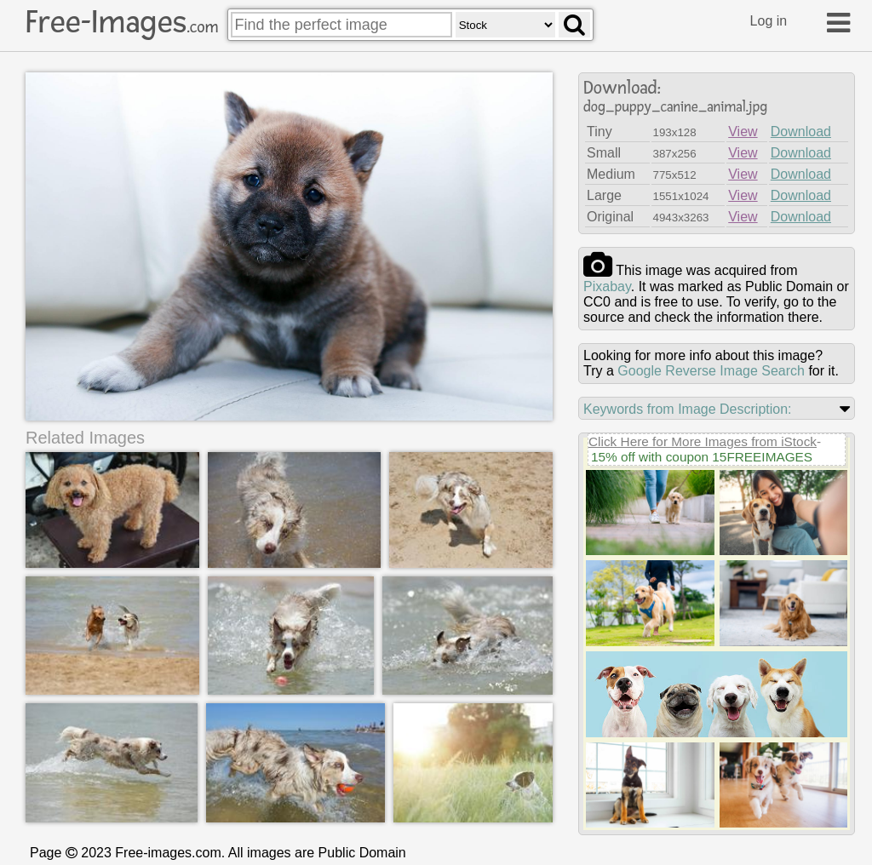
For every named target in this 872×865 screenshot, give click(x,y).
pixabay (607, 286)
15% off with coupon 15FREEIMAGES (701, 457)
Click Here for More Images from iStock (702, 441)
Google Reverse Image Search (711, 371)
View (742, 131)
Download (801, 131)
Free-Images (122, 22)
